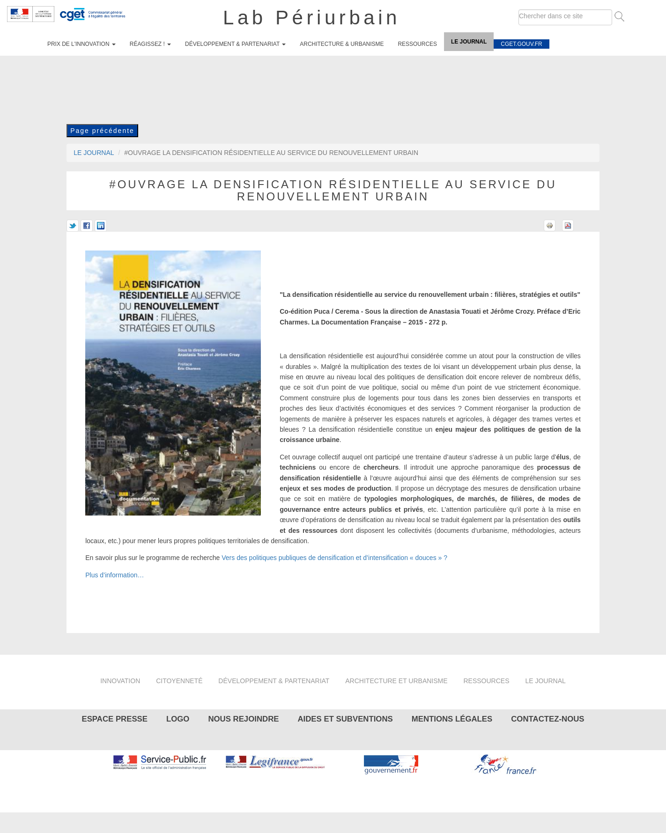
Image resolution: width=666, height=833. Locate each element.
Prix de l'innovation (81, 44)
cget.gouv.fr (521, 44)
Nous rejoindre (243, 719)
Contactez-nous (547, 719)
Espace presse (114, 719)
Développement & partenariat (235, 44)
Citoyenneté (179, 681)
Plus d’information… (114, 575)
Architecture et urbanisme (396, 681)
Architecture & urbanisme (342, 44)
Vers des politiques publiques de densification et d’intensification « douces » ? (334, 557)
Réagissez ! (150, 44)
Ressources (417, 44)
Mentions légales (452, 719)
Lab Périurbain (311, 18)
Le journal (469, 41)
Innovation (120, 681)
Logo (177, 719)
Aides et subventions (344, 719)
